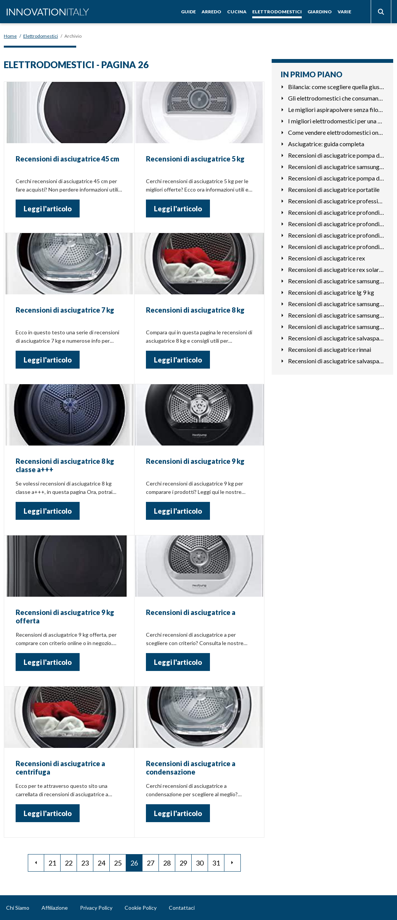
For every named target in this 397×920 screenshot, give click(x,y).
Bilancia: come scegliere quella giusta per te (336, 86)
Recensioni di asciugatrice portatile (333, 189)
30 (199, 863)
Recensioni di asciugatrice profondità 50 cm (336, 235)
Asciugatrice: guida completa (326, 143)
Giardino (319, 11)
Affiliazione (55, 907)
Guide (188, 11)
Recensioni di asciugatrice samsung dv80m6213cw (336, 166)
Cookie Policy (141, 907)
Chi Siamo (17, 907)
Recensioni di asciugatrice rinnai (329, 349)
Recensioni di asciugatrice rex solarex (336, 269)
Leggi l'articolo (48, 208)
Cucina (237, 11)
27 (150, 863)
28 (167, 863)
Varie (344, 11)
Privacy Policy (96, 907)
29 (183, 863)
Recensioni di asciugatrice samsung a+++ (336, 326)
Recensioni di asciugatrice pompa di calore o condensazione (336, 178)
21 (52, 863)
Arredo (211, 11)
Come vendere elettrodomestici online (336, 132)
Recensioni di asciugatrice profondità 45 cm (336, 212)
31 (216, 863)
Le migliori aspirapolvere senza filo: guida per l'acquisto (336, 109)
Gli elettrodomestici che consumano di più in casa (336, 98)
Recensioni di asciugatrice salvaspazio (336, 360)
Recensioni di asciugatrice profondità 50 (336, 223)
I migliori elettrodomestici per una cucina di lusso (336, 121)
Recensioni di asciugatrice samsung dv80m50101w (336, 315)
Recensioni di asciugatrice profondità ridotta (336, 246)
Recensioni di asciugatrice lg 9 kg (331, 292)
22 (68, 863)
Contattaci (182, 907)
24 (101, 863)
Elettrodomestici (277, 11)
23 (85, 863)
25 (118, 863)
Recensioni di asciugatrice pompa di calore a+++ (336, 155)
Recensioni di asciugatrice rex (326, 258)
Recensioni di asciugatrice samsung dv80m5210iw (336, 303)
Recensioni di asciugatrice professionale (336, 200)
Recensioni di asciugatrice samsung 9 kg (336, 280)
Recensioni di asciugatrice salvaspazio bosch (336, 338)
